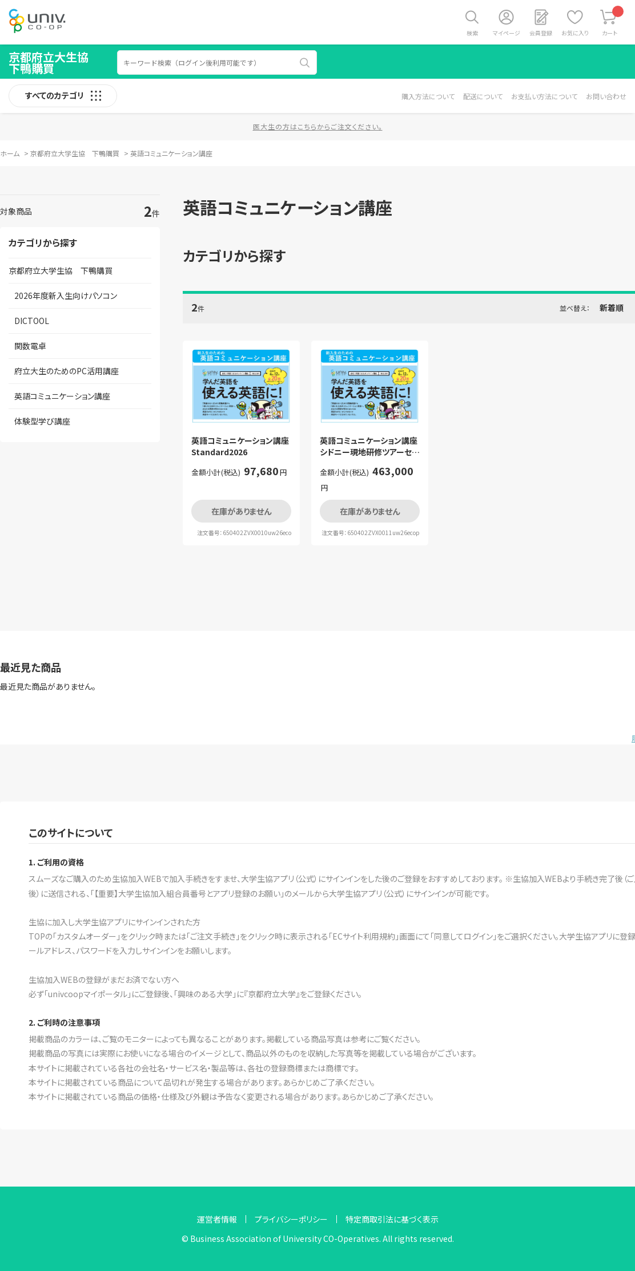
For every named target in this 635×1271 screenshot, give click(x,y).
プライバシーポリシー (291, 1219)
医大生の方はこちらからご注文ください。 (318, 126)
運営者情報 (217, 1219)
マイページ (506, 33)
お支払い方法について (544, 96)
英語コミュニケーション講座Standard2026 (240, 446)
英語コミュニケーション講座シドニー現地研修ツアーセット (369, 446)
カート (613, 21)
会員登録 (540, 33)
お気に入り (575, 33)
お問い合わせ (606, 96)
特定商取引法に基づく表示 (392, 1219)
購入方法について (428, 96)
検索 (472, 33)
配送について (483, 96)
